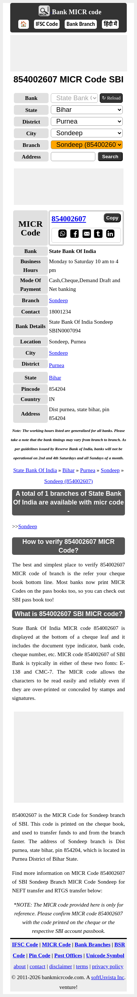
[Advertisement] (68, 53)
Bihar (55, 378)
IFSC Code (47, 24)
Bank (31, 98)
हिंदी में (110, 24)
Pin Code (39, 955)
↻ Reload (111, 98)
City (31, 133)
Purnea (56, 365)
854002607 (69, 218)
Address (31, 157)
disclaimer (60, 966)
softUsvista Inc (107, 977)
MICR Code (56, 944)
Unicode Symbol (105, 955)
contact (37, 966)
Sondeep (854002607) (68, 481)
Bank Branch (80, 24)
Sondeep (58, 300)
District (31, 122)
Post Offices (68, 955)
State (31, 110)
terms (82, 966)
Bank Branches (92, 944)
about (20, 966)
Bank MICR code (76, 12)
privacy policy (107, 966)
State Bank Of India (35, 470)
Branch (31, 145)
